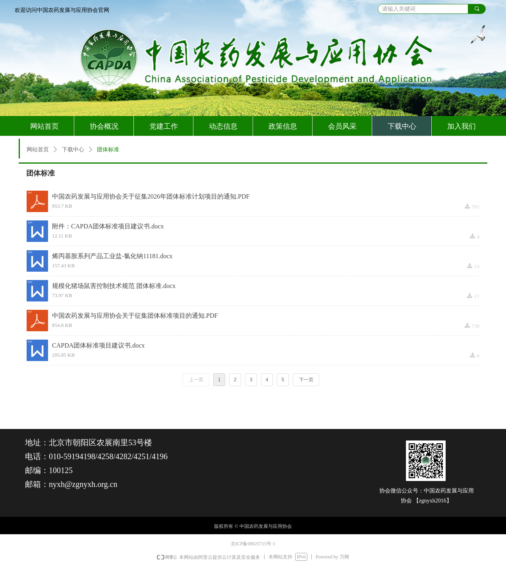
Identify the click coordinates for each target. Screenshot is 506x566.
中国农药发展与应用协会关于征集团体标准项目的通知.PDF (135, 315)
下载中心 (73, 150)
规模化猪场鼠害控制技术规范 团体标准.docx (114, 285)
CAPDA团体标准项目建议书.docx (98, 345)
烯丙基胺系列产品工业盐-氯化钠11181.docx (112, 256)
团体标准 (108, 150)
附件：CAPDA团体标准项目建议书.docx (108, 226)
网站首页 (38, 150)
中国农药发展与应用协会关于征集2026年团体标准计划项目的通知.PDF (150, 196)
